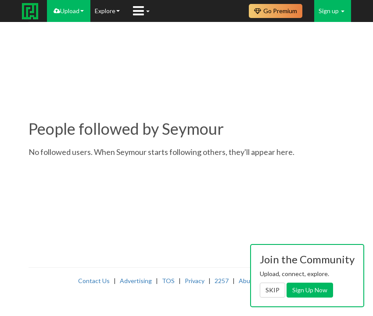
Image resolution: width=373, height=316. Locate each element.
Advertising (136, 280)
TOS (168, 280)
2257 (222, 280)
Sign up (331, 10)
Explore (107, 10)
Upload (69, 10)
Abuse (248, 280)
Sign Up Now (309, 290)
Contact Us (94, 280)
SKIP (272, 290)
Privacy (194, 280)
